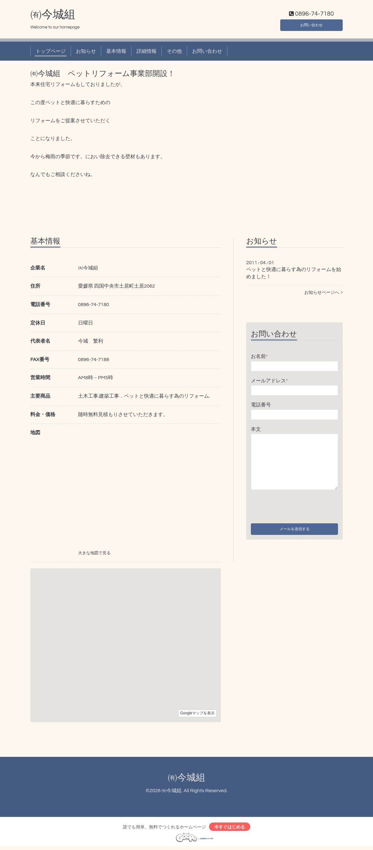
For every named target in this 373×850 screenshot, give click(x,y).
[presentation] (298, 507)
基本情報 (116, 52)
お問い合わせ (311, 25)
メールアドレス (269, 382)
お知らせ (86, 52)
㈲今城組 (52, 16)
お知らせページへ (323, 294)
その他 (174, 52)
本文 (256, 430)
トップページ (51, 52)
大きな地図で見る (94, 554)
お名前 (259, 357)
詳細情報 (147, 52)
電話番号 (261, 406)
